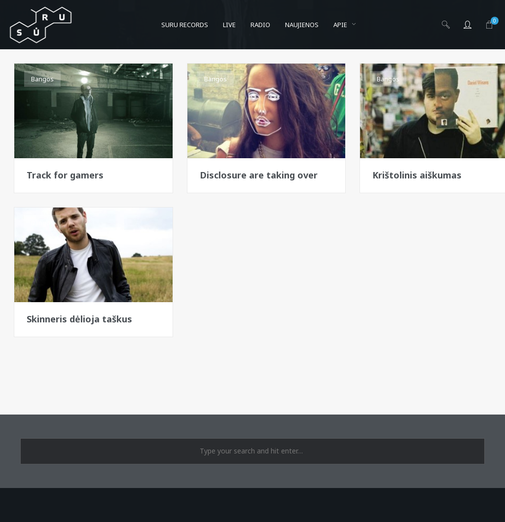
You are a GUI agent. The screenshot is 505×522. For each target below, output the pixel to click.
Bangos (42, 78)
